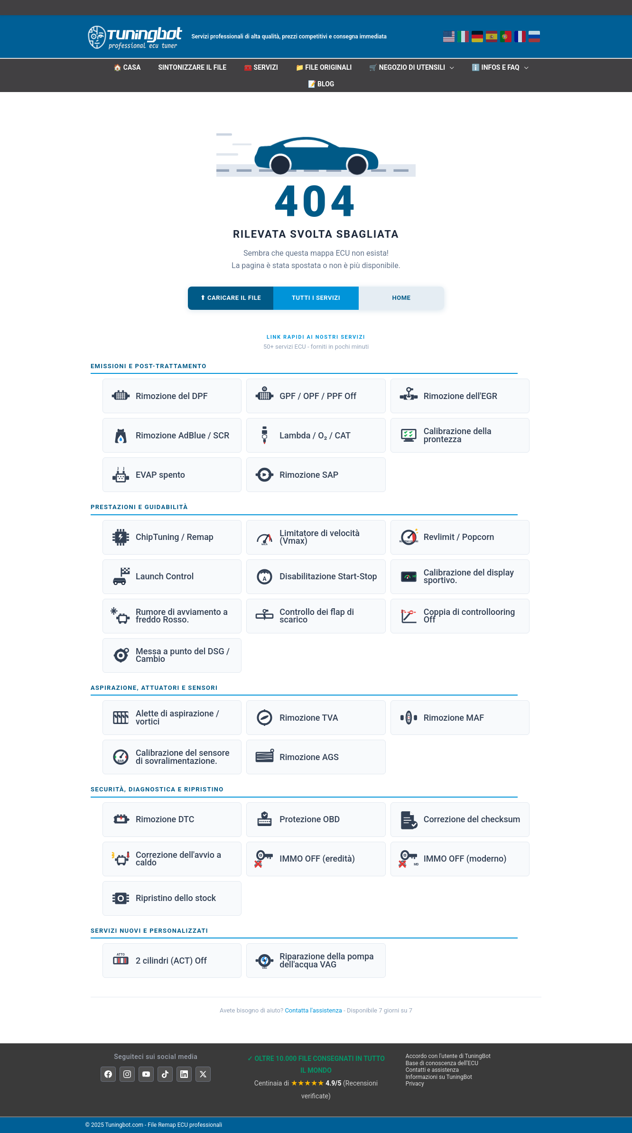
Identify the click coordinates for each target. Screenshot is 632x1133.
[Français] (520, 36)
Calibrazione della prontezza (445, 435)
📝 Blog (321, 84)
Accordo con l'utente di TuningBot (448, 1056)
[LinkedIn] (184, 1074)
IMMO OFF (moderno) (453, 859)
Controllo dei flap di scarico (304, 616)
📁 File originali (324, 67)
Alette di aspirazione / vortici (165, 717)
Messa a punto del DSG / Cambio (170, 655)
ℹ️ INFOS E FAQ (496, 67)
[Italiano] (463, 36)
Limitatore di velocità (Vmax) (307, 537)
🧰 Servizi (261, 67)
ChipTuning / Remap (162, 537)
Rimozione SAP (296, 474)
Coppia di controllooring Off (457, 616)
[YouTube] (146, 1074)
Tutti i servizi (316, 297)
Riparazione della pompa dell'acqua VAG (313, 960)
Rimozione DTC (152, 819)
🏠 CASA (126, 67)
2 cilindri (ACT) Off (159, 960)
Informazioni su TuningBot (439, 1077)
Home (401, 297)
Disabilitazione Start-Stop (315, 576)
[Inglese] (449, 36)
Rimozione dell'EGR (448, 396)
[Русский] (534, 36)
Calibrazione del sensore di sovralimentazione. (170, 757)
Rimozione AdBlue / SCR (170, 435)
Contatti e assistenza (432, 1070)
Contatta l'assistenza (313, 1010)
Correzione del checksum (459, 819)
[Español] (491, 36)
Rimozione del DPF (159, 396)
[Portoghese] (505, 36)
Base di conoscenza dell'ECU (442, 1063)
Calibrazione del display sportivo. (456, 576)
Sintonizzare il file (192, 67)
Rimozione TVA (296, 717)
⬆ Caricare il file (230, 297)
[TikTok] (165, 1074)
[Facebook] (108, 1074)
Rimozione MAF (441, 717)
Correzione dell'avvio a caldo (166, 859)
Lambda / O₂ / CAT (302, 435)
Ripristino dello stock (163, 898)
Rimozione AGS (296, 757)
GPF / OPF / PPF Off (305, 396)
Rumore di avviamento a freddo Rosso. (169, 616)
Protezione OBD (297, 819)
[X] (203, 1074)
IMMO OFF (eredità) (304, 859)
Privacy (415, 1083)
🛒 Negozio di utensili (407, 67)
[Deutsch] (477, 36)
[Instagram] (127, 1074)
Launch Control (152, 576)
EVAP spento (148, 474)
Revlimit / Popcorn (446, 537)
